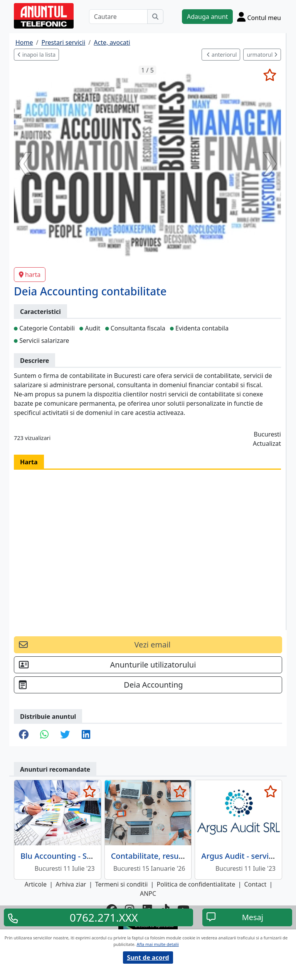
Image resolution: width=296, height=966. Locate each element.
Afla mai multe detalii (157, 944)
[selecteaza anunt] (269, 75)
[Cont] (259, 16)
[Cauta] (155, 16)
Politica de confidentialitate (196, 884)
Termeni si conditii (121, 884)
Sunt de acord (148, 957)
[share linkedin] (86, 735)
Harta (29, 462)
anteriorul (222, 54)
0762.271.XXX (104, 917)
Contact (255, 884)
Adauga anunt (207, 16)
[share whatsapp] (44, 735)
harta (29, 274)
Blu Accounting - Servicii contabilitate (88, 856)
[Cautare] (118, 16)
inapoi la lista (36, 54)
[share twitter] (65, 735)
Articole (36, 884)
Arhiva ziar (71, 884)
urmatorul (262, 54)
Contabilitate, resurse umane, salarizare (184, 856)
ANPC (148, 893)
